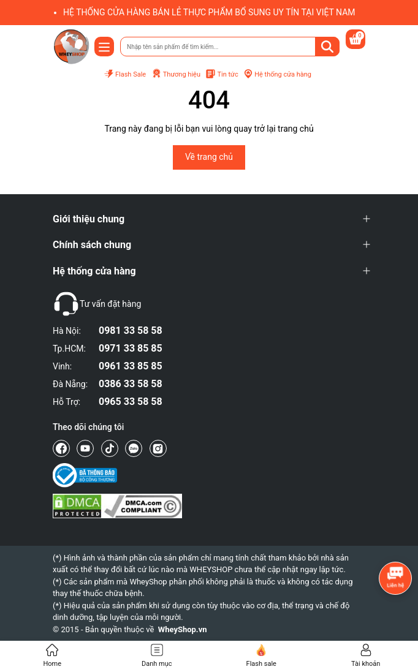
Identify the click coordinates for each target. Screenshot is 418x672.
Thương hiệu (175, 74)
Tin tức (221, 74)
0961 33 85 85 (130, 366)
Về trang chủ (209, 157)
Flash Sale (125, 74)
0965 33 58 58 (130, 401)
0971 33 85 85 (130, 348)
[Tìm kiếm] (327, 46)
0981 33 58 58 (130, 330)
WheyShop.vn (182, 629)
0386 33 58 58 (130, 384)
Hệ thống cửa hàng (277, 74)
